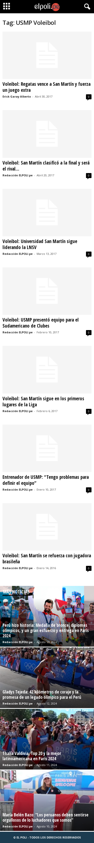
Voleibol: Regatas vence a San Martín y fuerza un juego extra (46, 87)
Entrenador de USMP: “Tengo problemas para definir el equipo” (46, 480)
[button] (86, 6)
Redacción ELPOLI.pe (18, 175)
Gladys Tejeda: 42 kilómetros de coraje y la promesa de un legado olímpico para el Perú (42, 694)
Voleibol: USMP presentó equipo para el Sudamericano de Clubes (41, 323)
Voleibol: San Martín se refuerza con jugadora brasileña (47, 558)
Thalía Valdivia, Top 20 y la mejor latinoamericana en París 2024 (32, 755)
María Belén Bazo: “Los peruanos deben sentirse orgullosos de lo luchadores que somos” (45, 817)
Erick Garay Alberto (17, 96)
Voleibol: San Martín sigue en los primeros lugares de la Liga (43, 401)
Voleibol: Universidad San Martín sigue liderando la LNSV (40, 244)
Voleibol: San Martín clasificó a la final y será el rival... (46, 166)
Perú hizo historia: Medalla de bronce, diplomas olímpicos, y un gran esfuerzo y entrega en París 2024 (46, 630)
